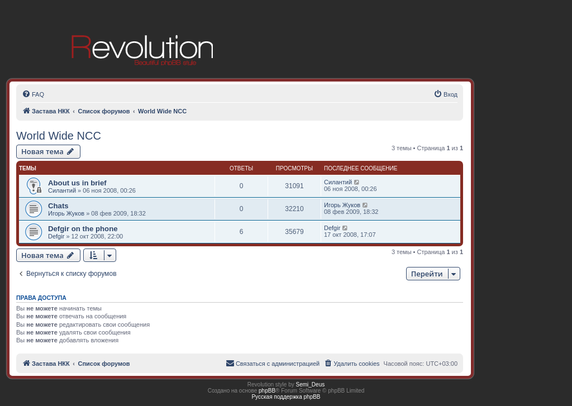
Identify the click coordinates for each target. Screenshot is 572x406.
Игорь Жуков (66, 213)
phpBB (267, 391)
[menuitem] (33, 94)
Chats (58, 206)
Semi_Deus (310, 384)
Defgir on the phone (83, 229)
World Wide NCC (58, 136)
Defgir (56, 236)
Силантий (62, 190)
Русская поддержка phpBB (285, 397)
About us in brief (77, 183)
